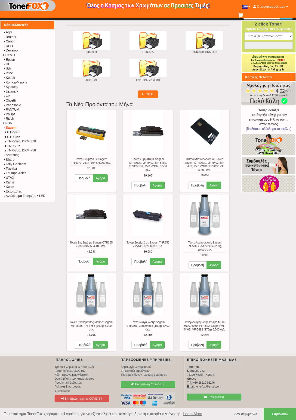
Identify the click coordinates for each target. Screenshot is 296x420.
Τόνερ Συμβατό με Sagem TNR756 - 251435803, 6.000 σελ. (147, 244)
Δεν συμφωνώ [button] (245, 414)
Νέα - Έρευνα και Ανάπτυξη (72, 374)
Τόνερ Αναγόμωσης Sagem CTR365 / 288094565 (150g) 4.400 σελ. (148, 326)
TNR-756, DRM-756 (20, 150)
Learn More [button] (192, 414)
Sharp (8, 159)
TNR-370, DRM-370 (20, 141)
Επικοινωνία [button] (214, 397)
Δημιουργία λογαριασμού (136, 367)
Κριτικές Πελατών (258, 77)
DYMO (9, 55)
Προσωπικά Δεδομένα (68, 382)
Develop (10, 50)
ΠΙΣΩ (147, 94)
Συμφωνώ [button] (280, 414)
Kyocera (10, 87)
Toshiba (10, 168)
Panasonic (12, 105)
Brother (9, 37)
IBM (7, 69)
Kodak (9, 78)
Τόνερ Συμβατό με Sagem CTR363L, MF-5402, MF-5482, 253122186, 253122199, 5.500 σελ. (148, 164)
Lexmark (10, 91)
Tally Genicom (14, 164)
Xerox (8, 187)
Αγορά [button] (100, 178)
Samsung (11, 155)
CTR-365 (12, 137)
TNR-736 (12, 146)
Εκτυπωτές (12, 191)
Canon (9, 41)
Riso (7, 123)
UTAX (8, 178)
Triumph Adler (14, 173)
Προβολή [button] (83, 178)
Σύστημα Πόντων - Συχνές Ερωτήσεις (144, 374)
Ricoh (8, 118)
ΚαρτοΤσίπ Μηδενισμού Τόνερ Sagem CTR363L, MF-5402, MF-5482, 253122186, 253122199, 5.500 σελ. (205, 164)
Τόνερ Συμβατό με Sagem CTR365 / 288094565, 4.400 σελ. (91, 244)
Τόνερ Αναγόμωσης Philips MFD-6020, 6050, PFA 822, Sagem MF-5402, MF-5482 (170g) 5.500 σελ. (205, 326)
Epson (9, 59)
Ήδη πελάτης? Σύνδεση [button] (147, 384)
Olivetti (9, 100)
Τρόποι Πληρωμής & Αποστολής (74, 367)
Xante (8, 182)
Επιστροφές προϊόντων (135, 370)
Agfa (7, 32)
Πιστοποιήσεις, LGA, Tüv (70, 370)
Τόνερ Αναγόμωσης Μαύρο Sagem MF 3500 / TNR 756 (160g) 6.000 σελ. (91, 326)
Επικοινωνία (62, 390)
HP (6, 64)
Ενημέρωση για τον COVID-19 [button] (81, 398)
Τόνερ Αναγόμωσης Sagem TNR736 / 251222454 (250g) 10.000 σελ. (204, 246)
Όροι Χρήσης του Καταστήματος (74, 378)
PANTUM (11, 109)
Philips (9, 114)
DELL (8, 46)
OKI (7, 96)
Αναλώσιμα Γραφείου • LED (24, 196)
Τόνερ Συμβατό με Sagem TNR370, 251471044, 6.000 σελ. (91, 160)
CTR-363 (12, 132)
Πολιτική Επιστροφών (68, 386)
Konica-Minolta (15, 82)
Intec (8, 73)
